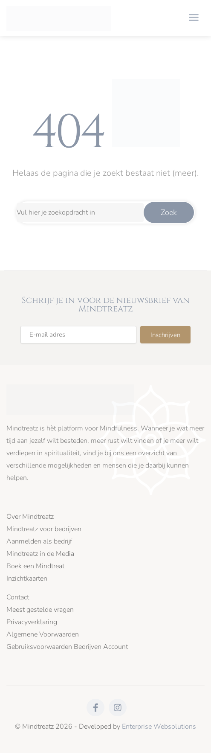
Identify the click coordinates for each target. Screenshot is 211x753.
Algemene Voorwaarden (42, 634)
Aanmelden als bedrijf (39, 541)
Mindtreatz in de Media (40, 553)
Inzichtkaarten (26, 578)
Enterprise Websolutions (159, 726)
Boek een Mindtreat (35, 566)
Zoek (169, 212)
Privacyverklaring (31, 622)
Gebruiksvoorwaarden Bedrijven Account (67, 647)
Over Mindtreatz (30, 516)
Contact (17, 597)
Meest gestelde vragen (40, 609)
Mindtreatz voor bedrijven (43, 529)
